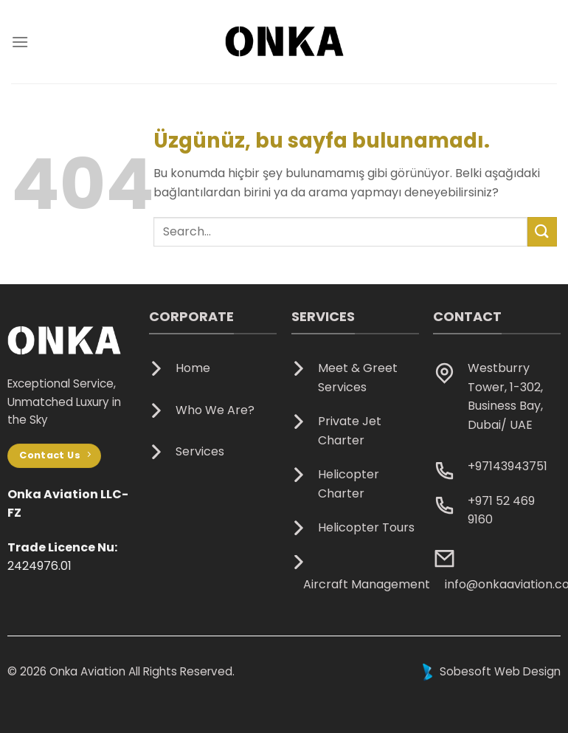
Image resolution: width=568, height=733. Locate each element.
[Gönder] (542, 231)
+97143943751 (507, 466)
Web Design (527, 671)
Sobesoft (454, 671)
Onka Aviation (87, 671)
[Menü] (20, 42)
